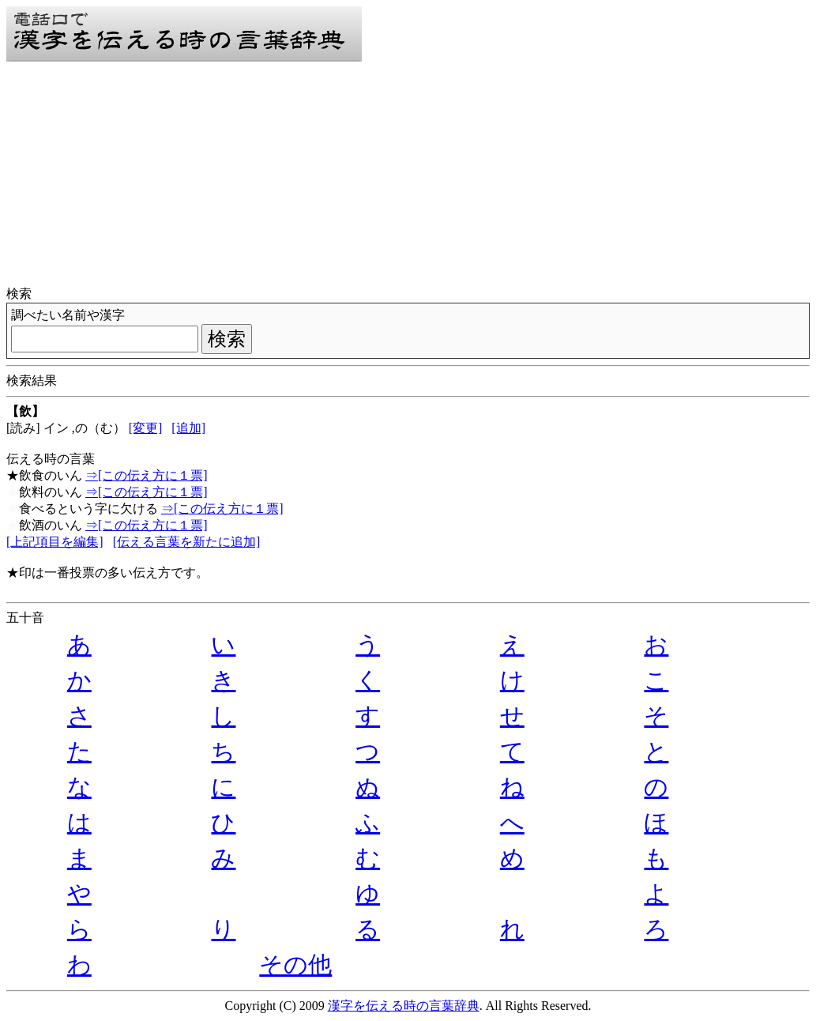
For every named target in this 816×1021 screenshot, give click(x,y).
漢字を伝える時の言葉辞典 (403, 1005)
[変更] (146, 428)
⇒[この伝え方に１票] (146, 475)
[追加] (188, 428)
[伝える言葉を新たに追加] (187, 541)
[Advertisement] (408, 175)
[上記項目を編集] (54, 541)
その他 (295, 964)
